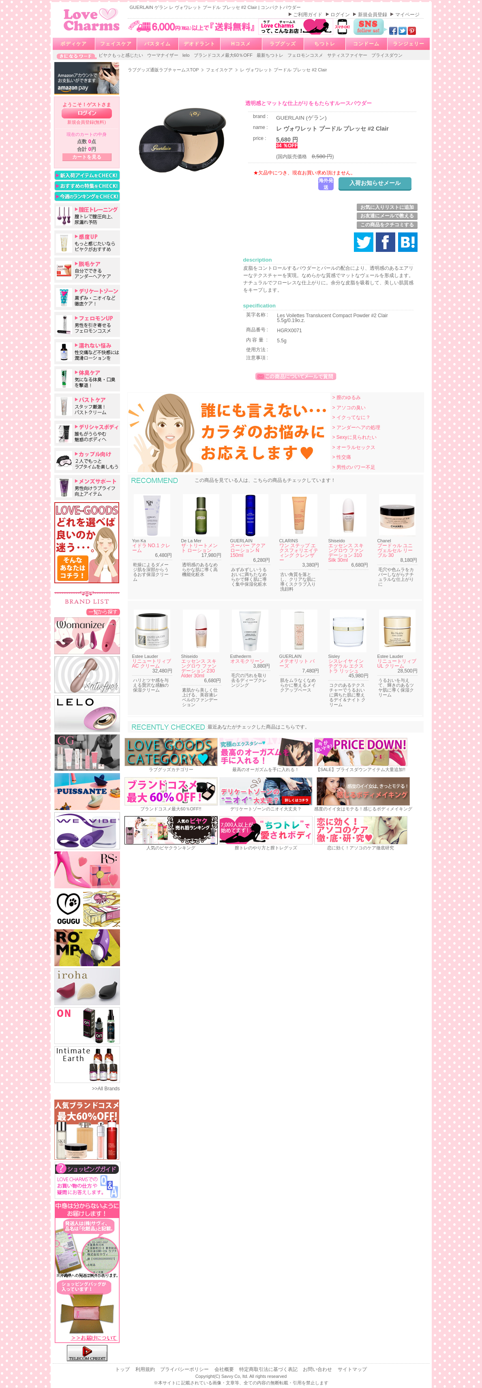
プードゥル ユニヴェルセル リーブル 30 (395, 550)
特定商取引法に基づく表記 (269, 1369)
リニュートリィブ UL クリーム (396, 663)
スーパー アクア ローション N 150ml (248, 550)
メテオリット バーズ (297, 663)
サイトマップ (352, 1369)
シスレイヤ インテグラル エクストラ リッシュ (346, 666)
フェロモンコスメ (305, 55)
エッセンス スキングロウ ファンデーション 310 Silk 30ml (346, 553)
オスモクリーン (247, 661)
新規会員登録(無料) (86, 122)
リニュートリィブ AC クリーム (151, 663)
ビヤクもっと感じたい (121, 55)
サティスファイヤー (347, 55)
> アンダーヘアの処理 (356, 427)
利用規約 (145, 1369)
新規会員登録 (373, 14)
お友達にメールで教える (387, 216)
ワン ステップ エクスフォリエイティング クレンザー (298, 553)
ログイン (340, 14)
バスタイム (157, 44)
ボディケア (73, 44)
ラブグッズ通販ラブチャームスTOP (164, 69)
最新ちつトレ (271, 55)
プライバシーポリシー (185, 1369)
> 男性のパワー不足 (353, 467)
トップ (123, 1369)
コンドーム (366, 44)
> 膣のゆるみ (346, 397)
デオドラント (199, 44)
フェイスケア (116, 44)
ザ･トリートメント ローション (199, 548)
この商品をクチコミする (387, 225)
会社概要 (224, 1369)
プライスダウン (387, 55)
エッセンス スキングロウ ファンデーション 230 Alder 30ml (198, 668)
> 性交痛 (341, 457)
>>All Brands (106, 1088)
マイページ (407, 14)
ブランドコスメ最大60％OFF (224, 55)
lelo (186, 55)
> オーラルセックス (353, 447)
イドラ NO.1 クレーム (151, 548)
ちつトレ (324, 44)
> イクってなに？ (351, 417)
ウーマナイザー (163, 55)
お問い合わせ (318, 1369)
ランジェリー (408, 44)
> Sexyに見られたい (354, 437)
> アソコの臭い (349, 407)
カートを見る (86, 157)
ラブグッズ (283, 44)
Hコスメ (241, 44)
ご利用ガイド (308, 14)
